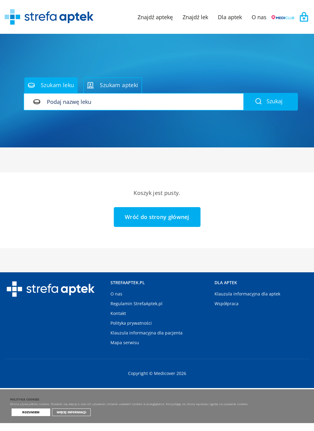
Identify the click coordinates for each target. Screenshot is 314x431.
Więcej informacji (69, 420)
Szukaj (269, 101)
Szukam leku (51, 85)
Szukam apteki (112, 85)
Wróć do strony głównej (157, 217)
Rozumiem (31, 420)
